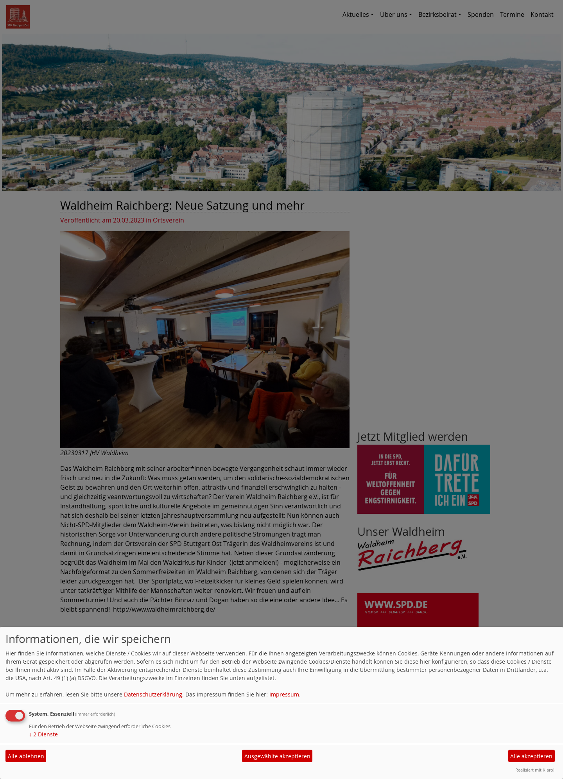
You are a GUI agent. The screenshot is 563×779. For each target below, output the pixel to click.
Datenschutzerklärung (153, 694)
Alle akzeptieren (531, 756)
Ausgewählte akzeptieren (277, 756)
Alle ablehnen (26, 756)
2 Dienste (43, 734)
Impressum (284, 694)
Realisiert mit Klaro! (534, 770)
